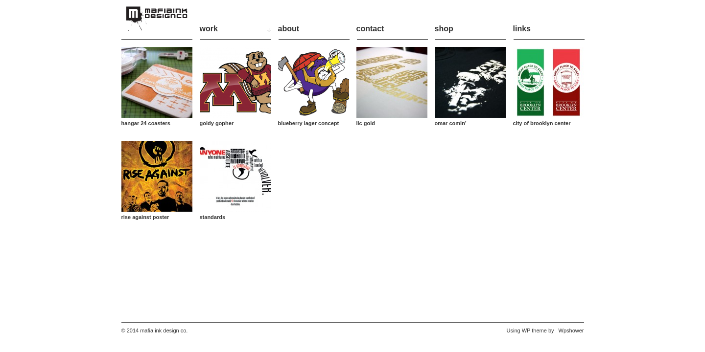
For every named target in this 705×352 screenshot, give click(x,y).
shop (444, 28)
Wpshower (571, 330)
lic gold (366, 123)
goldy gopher (217, 123)
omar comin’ (451, 123)
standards (213, 217)
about (289, 28)
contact (370, 28)
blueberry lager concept (308, 123)
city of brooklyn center (542, 123)
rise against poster (145, 217)
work (209, 28)
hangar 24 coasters (145, 123)
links (522, 28)
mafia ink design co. (164, 330)
